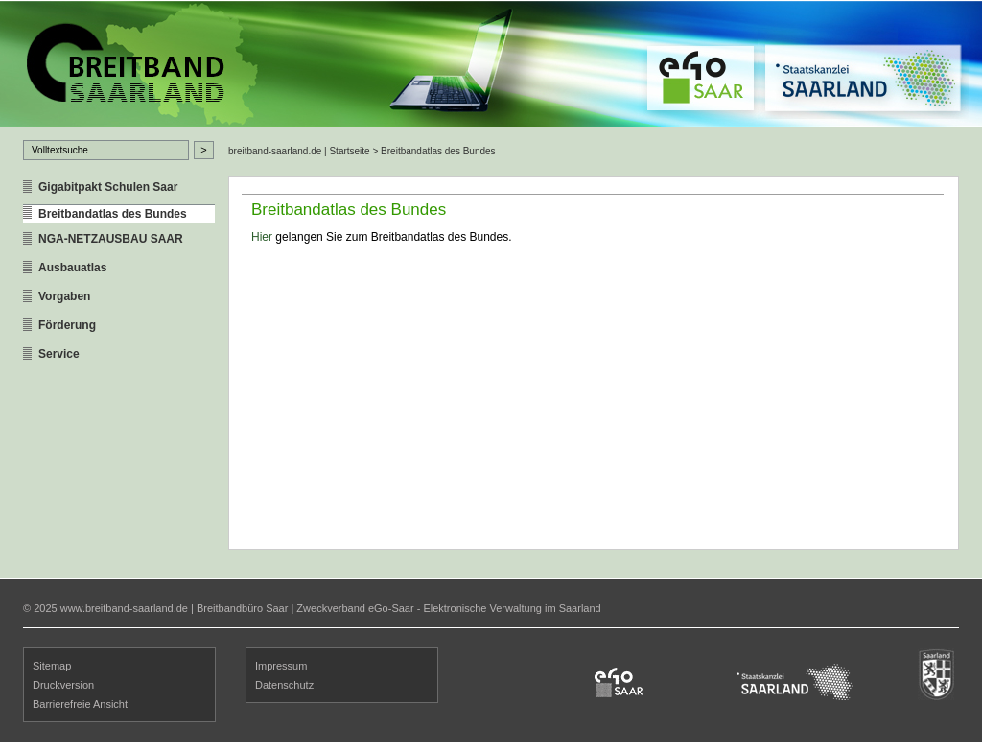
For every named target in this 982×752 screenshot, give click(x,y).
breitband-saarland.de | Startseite (299, 151)
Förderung (67, 325)
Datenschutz (284, 685)
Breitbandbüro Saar (242, 608)
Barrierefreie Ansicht (80, 704)
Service (59, 354)
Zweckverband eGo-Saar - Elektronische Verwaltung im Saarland (448, 608)
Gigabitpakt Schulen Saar (107, 187)
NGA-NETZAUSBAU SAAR (110, 239)
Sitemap (52, 665)
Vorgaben (64, 296)
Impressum (281, 665)
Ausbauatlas (72, 267)
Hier (261, 237)
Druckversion (63, 685)
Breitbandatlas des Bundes (112, 214)
